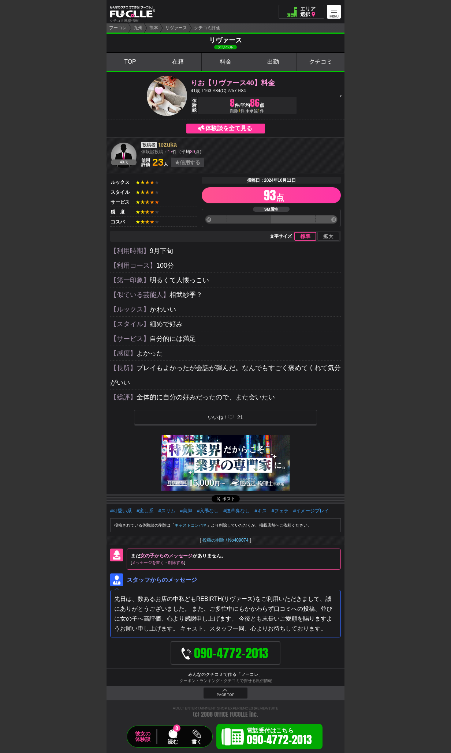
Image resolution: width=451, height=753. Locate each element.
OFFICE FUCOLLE (231, 714)
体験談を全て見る (228, 128)
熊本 (153, 27)
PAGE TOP (225, 695)
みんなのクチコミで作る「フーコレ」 (225, 674)
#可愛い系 (121, 510)
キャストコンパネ (191, 525)
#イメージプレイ (311, 510)
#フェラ (280, 510)
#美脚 (186, 510)
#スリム (166, 510)
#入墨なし (208, 510)
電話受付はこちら (279, 737)
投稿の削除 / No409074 (225, 540)
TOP (130, 62)
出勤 (273, 62)
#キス (260, 510)
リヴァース (176, 27)
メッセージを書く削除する (158, 562)
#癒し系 (145, 510)
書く (196, 742)
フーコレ (118, 27)
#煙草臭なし (236, 510)
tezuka (168, 145)
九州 (138, 27)
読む (173, 742)
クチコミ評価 (207, 27)
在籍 (178, 62)
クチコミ (320, 62)
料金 (225, 62)
